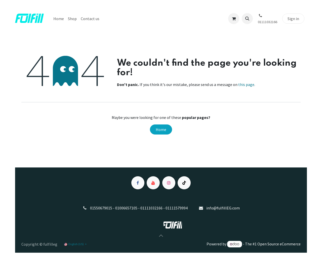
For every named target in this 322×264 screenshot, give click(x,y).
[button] (247, 18)
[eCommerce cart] (233, 18)
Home (161, 129)
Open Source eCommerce (279, 243)
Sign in (293, 18)
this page (246, 84)
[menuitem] (58, 19)
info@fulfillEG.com (223, 207)
